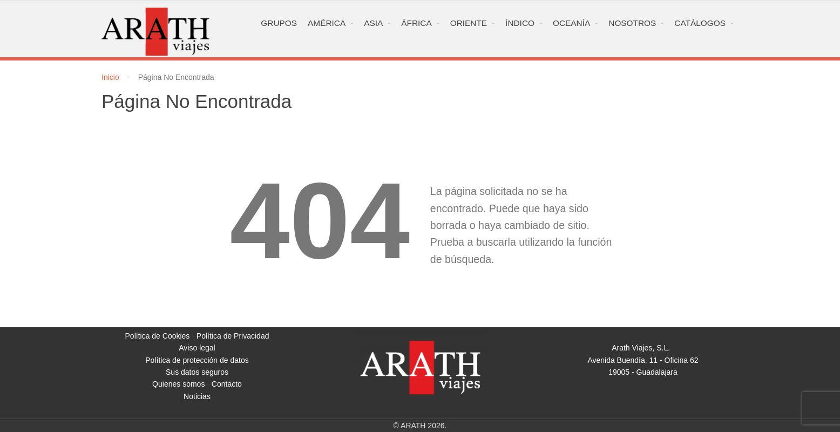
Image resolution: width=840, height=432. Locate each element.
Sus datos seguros (197, 372)
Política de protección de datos (196, 360)
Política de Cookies (157, 336)
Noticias (197, 396)
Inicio (110, 77)
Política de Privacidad (233, 336)
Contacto (227, 384)
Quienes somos (178, 384)
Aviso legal (197, 347)
